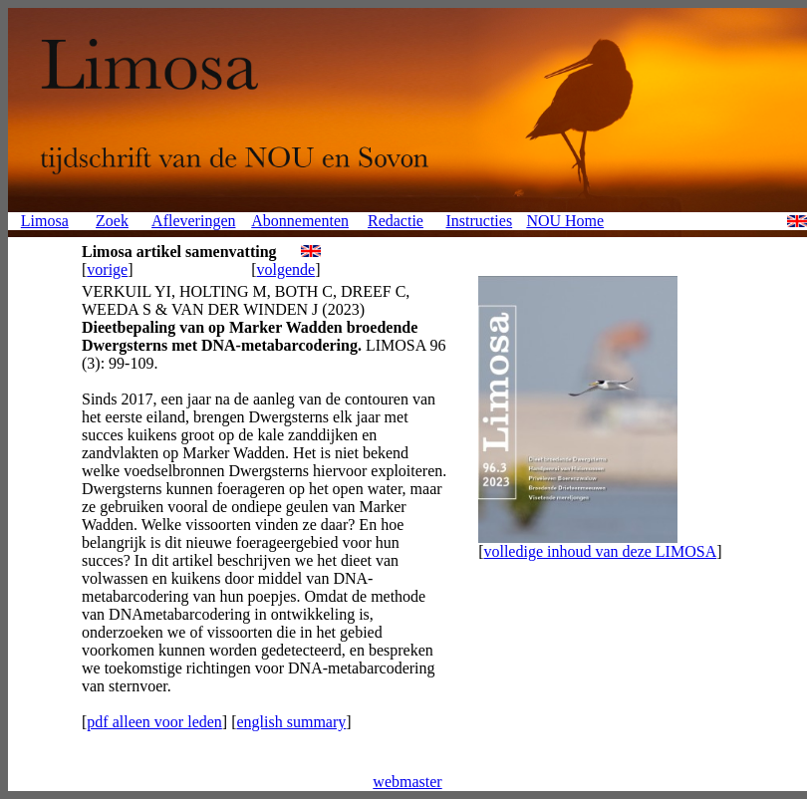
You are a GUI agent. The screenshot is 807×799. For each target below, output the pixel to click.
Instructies (478, 220)
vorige (107, 269)
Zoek (112, 220)
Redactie (395, 220)
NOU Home (565, 220)
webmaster (407, 781)
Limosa (45, 220)
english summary (291, 721)
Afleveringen (193, 220)
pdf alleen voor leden (154, 721)
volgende (286, 269)
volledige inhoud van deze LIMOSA (599, 551)
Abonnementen (300, 220)
